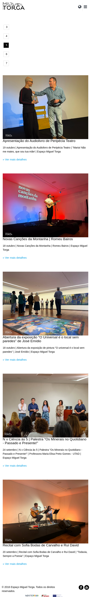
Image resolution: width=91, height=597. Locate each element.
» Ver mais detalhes (15, 159)
